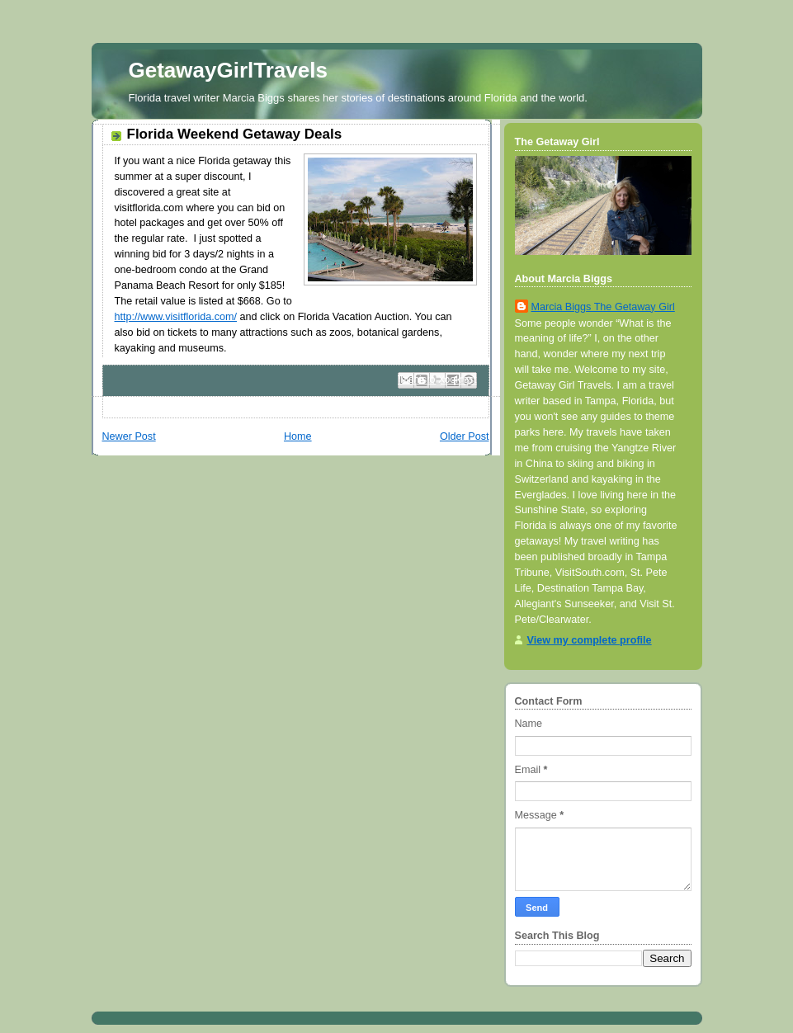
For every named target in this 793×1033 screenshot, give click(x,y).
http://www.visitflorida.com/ (176, 317)
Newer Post (129, 436)
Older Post (464, 436)
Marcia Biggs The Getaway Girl (603, 307)
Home (298, 436)
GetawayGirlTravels (228, 70)
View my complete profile (589, 640)
